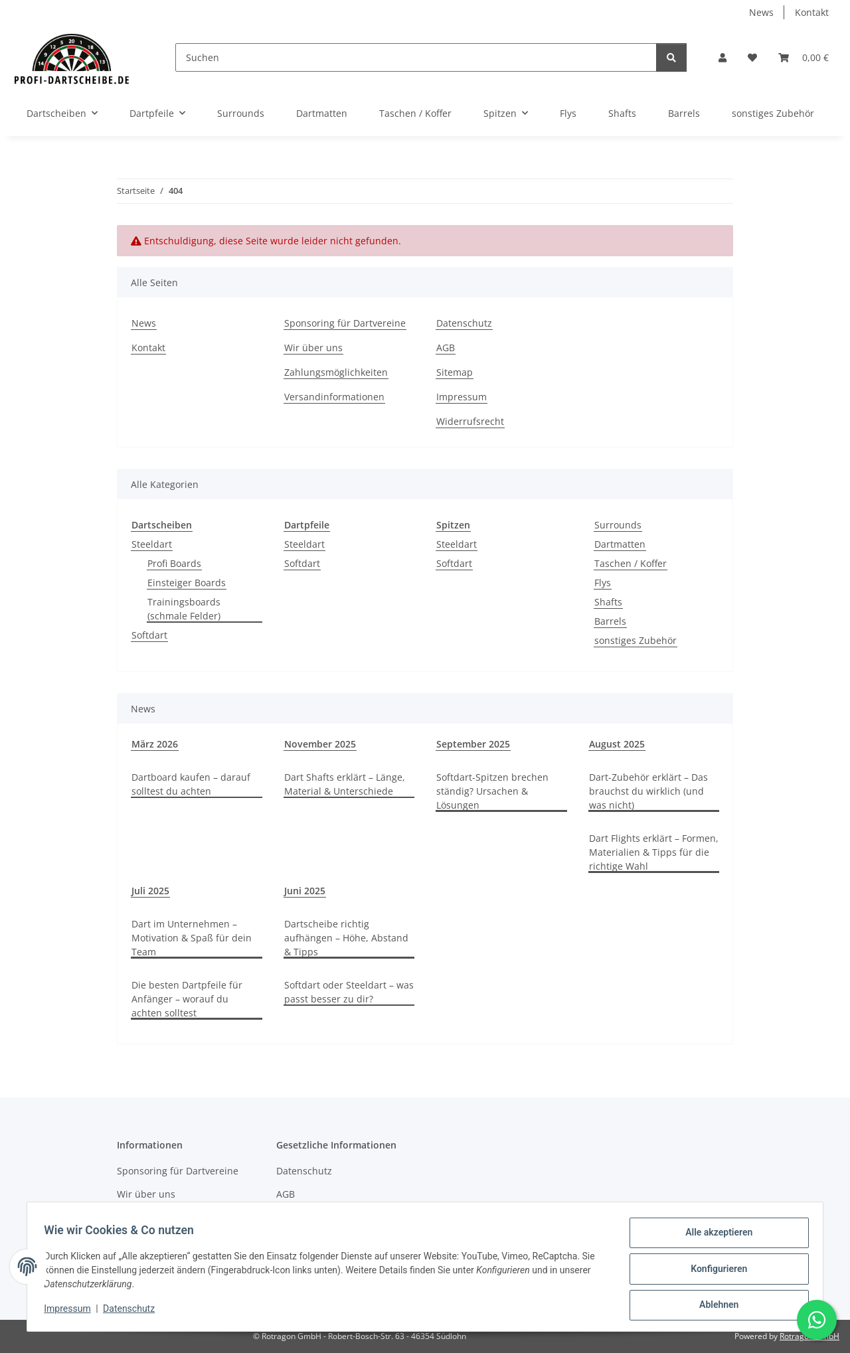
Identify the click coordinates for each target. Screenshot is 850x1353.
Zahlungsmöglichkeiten (336, 372)
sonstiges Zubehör (635, 640)
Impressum (71, 1312)
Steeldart (151, 544)
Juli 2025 (150, 890)
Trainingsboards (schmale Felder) (183, 609)
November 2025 (320, 744)
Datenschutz (133, 1312)
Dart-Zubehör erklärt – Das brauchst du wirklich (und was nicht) (648, 791)
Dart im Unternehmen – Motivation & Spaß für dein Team (191, 937)
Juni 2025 (304, 890)
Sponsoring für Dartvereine (345, 323)
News (761, 12)
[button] (722, 57)
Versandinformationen (334, 396)
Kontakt (812, 12)
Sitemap (454, 372)
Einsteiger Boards (186, 582)
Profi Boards (174, 563)
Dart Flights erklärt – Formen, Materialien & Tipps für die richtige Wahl (654, 852)
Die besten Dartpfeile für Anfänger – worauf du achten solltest (186, 999)
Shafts (608, 602)
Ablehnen (714, 1306)
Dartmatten (619, 544)
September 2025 (473, 744)
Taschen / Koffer (630, 563)
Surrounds (617, 524)
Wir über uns (313, 347)
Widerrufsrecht (470, 421)
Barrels (610, 621)
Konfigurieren (714, 1271)
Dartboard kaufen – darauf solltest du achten (190, 784)
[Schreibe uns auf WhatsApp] (817, 1320)
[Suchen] (416, 57)
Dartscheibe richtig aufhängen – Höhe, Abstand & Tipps (346, 937)
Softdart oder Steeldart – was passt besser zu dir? (349, 992)
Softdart (149, 635)
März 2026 (154, 744)
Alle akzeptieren (714, 1237)
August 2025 (617, 744)
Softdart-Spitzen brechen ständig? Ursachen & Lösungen (492, 791)
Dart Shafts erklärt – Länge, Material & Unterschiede (344, 784)
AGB (445, 347)
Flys (602, 582)
